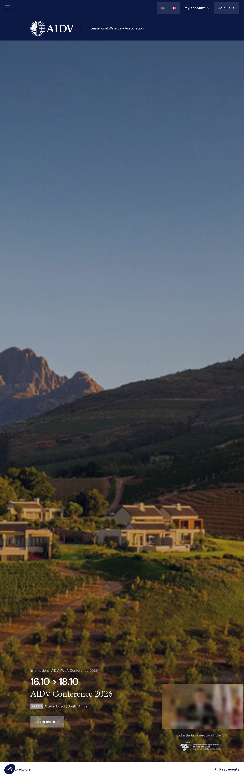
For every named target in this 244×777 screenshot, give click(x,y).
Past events (226, 769)
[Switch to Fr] (171, 8)
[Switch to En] (162, 8)
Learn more (45, 721)
